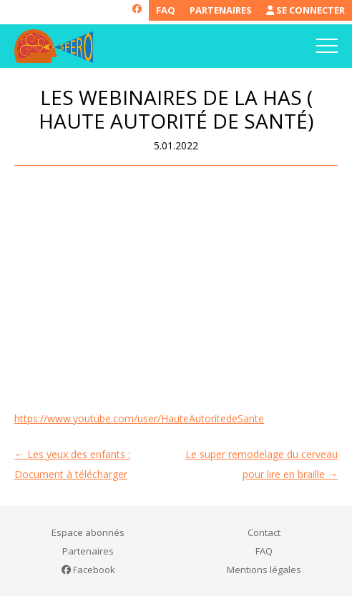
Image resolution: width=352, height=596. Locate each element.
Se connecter (305, 10)
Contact (264, 532)
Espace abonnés (88, 532)
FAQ (165, 10)
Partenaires (221, 10)
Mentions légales (264, 569)
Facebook (88, 569)
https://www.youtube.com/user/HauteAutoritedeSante (139, 418)
